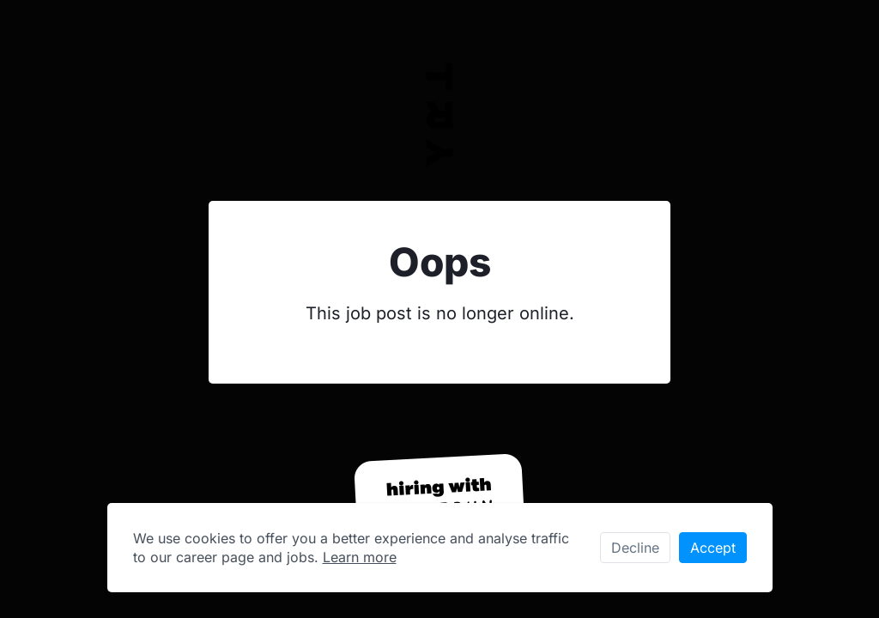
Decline (635, 547)
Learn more (360, 557)
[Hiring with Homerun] (439, 499)
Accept (713, 547)
